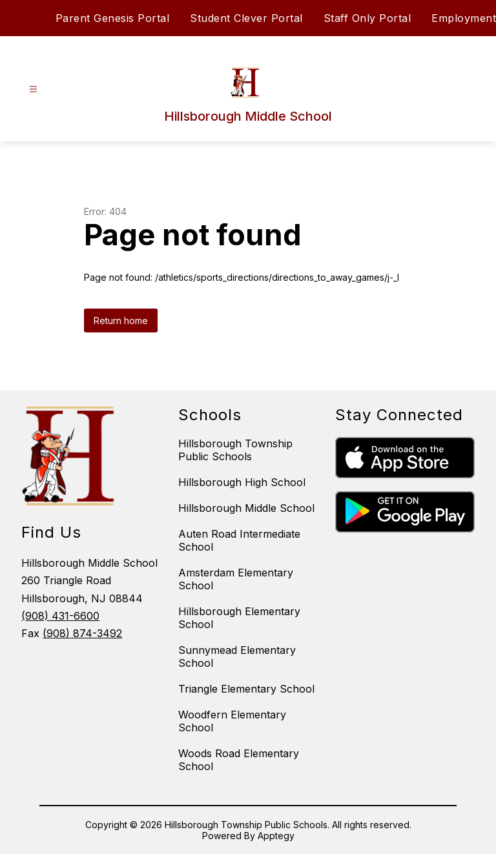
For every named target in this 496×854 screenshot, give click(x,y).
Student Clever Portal (246, 18)
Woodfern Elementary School (232, 721)
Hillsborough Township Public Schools (235, 450)
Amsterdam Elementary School (235, 579)
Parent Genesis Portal (113, 18)
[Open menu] (33, 89)
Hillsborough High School (241, 482)
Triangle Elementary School (246, 688)
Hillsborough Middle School (246, 508)
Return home (121, 320)
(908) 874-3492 (82, 633)
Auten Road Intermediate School (239, 540)
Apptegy (276, 835)
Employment (463, 18)
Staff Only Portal (367, 18)
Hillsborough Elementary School (239, 618)
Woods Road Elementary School (238, 760)
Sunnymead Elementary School (237, 656)
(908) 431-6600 (60, 615)
